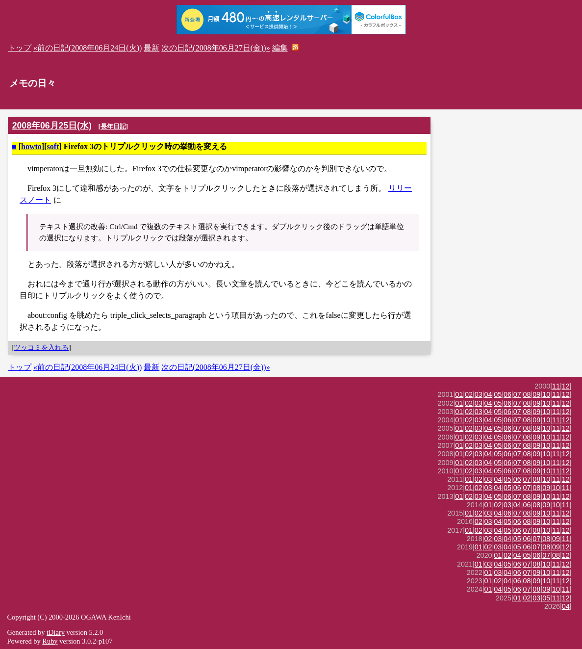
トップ (19, 48)
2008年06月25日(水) (52, 125)
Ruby (49, 641)
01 (459, 394)
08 (527, 394)
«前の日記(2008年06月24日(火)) (87, 48)
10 (546, 394)
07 (517, 394)
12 (566, 386)
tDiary (56, 632)
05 (498, 394)
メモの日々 (32, 83)
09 (536, 394)
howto (31, 146)
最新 (151, 48)
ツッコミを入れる (41, 347)
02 (469, 394)
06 (507, 394)
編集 (280, 48)
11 (556, 386)
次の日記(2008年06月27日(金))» (215, 48)
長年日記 (113, 126)
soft (53, 146)
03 (478, 394)
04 (488, 394)
